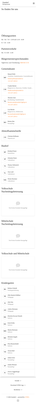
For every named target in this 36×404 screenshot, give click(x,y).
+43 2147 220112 (12, 116)
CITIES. (27, 397)
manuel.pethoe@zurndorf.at (15, 78)
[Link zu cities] (18, 401)
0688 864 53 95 (24, 62)
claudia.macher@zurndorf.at (15, 90)
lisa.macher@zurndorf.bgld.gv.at (17, 114)
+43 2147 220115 (12, 104)
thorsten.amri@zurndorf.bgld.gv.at (17, 102)
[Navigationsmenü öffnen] (34, 3)
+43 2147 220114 (12, 81)
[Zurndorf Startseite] (5, 3)
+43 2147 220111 (12, 93)
